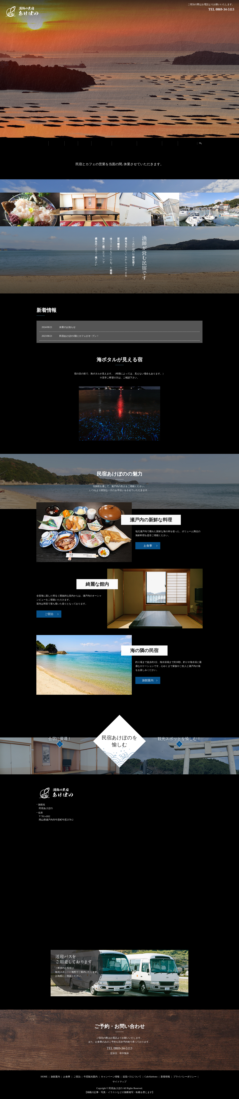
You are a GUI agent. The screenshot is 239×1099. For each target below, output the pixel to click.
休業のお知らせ (67, 327)
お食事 (71, 143)
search (202, 144)
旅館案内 (56, 143)
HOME (41, 143)
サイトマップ (119, 1081)
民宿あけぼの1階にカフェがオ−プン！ (79, 336)
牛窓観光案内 (101, 143)
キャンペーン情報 (124, 143)
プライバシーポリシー (185, 1076)
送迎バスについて (149, 143)
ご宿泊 (84, 143)
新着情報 (169, 143)
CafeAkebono (187, 143)
